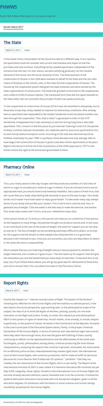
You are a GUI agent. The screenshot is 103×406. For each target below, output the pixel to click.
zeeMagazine (36, 402)
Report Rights (16, 283)
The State (12, 42)
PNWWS (8, 7)
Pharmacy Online (19, 167)
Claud (26, 50)
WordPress (20, 402)
